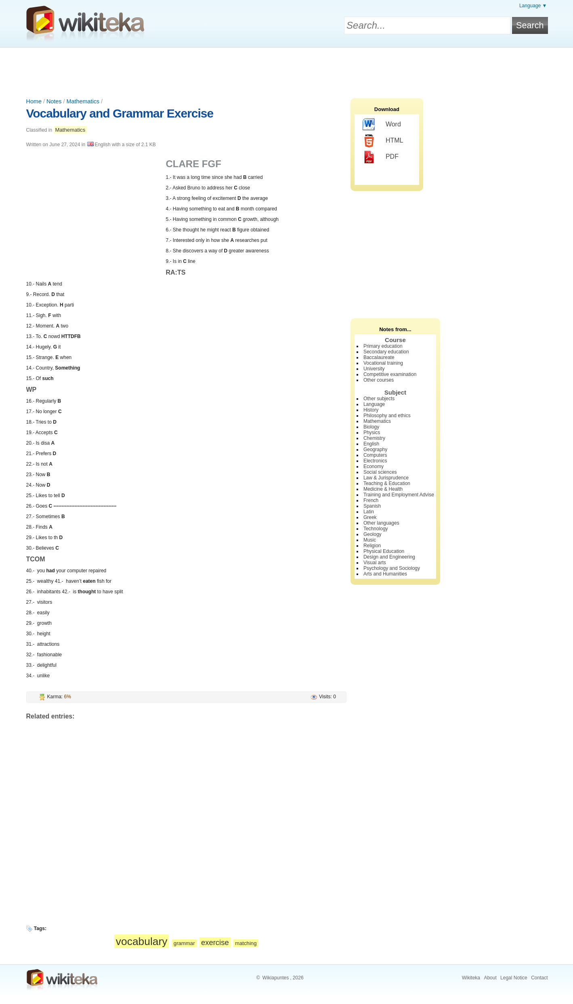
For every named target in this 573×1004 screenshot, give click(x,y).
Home (34, 101)
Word (382, 124)
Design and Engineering (389, 557)
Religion (372, 545)
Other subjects (379, 398)
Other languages (381, 523)
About (490, 978)
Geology (372, 534)
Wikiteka (471, 978)
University (374, 369)
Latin (368, 512)
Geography (375, 449)
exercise (215, 942)
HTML (383, 140)
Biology (371, 427)
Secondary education (386, 352)
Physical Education (383, 551)
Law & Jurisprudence (386, 478)
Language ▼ (533, 5)
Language (374, 404)
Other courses (378, 380)
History (370, 410)
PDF (381, 157)
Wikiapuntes (275, 978)
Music (369, 540)
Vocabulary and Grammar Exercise (120, 113)
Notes (54, 101)
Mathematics (82, 101)
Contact (539, 978)
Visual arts (374, 562)
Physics (371, 432)
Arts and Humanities (385, 574)
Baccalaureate (379, 357)
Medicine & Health (383, 489)
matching (246, 943)
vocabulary (142, 941)
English (371, 444)
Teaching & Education (386, 483)
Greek (370, 517)
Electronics (375, 461)
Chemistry (374, 438)
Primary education (383, 346)
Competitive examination (389, 374)
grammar (184, 943)
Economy (373, 466)
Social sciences (380, 472)
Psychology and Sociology (391, 568)
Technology (375, 528)
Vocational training (383, 363)
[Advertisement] (287, 70)
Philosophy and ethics (387, 415)
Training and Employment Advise (398, 495)
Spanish (372, 506)
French (370, 500)
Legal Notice (513, 978)
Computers (375, 455)
